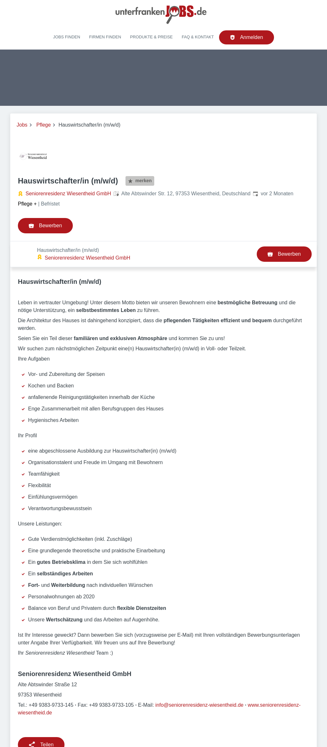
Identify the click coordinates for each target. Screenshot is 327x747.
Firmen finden (105, 37)
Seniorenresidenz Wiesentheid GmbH (68, 193)
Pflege (43, 125)
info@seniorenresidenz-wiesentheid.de (200, 679)
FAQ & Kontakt (198, 37)
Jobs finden (66, 37)
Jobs (22, 125)
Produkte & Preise (151, 37)
